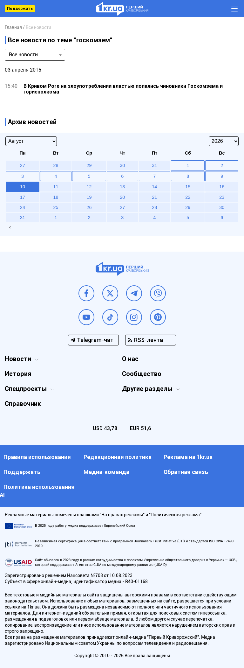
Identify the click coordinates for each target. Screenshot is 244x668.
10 (22, 186)
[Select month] (31, 141)
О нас (130, 359)
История (18, 374)
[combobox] (35, 55)
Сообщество (141, 374)
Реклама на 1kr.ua (188, 457)
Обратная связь (186, 472)
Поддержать (20, 8)
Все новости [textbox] (23, 55)
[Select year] (224, 141)
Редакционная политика (118, 457)
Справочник (23, 403)
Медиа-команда (106, 472)
